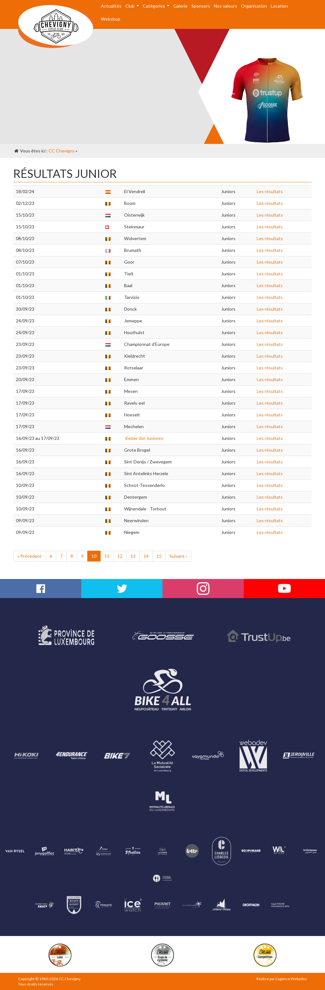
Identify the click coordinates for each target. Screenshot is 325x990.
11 (106, 556)
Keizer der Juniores (143, 438)
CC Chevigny (62, 150)
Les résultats (270, 191)
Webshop (110, 19)
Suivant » (178, 556)
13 (133, 556)
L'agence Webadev (291, 978)
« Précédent (29, 556)
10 (93, 556)
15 (159, 556)
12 (120, 556)
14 (146, 556)
